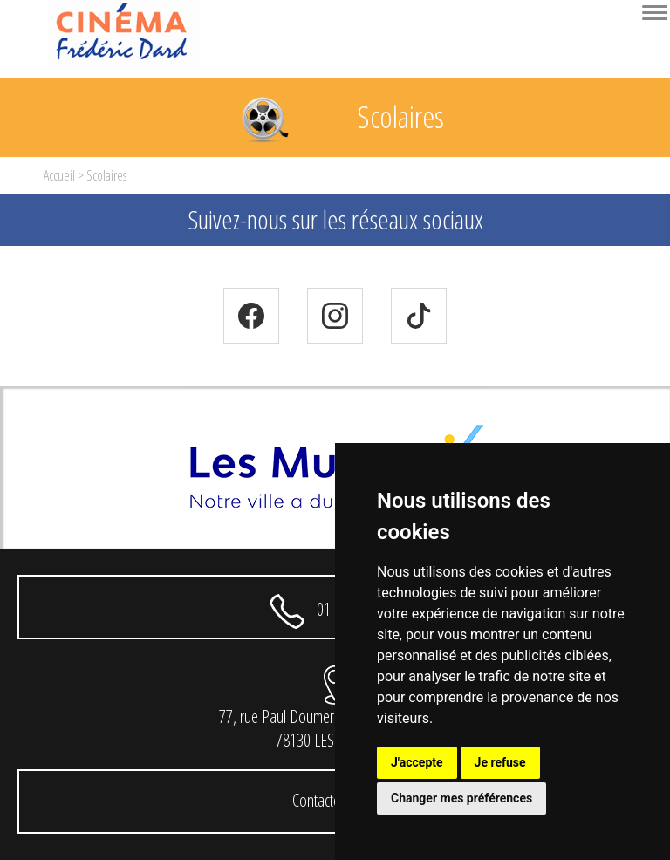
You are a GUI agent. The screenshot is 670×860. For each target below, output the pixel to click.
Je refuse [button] (500, 762)
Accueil (59, 175)
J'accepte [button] (417, 762)
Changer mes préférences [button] (461, 798)
